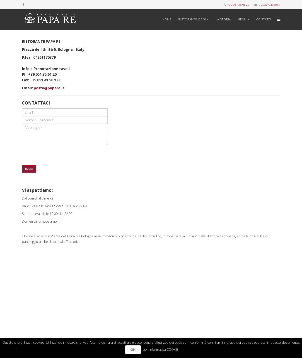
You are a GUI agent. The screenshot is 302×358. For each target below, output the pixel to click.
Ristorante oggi (192, 19)
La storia (223, 19)
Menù (242, 19)
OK (133, 349)
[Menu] (277, 19)
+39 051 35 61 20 (238, 5)
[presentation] (56, 154)
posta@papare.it (269, 5)
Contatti (263, 19)
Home (167, 19)
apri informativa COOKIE (160, 349)
